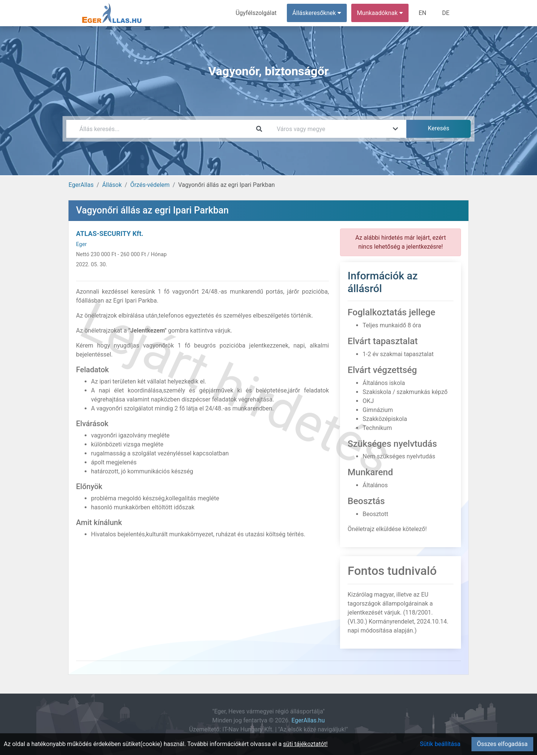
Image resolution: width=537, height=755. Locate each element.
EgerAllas (81, 184)
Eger (81, 244)
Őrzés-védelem (150, 184)
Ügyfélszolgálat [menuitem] (256, 12)
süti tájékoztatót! (305, 744)
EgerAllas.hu (308, 720)
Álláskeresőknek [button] (316, 12)
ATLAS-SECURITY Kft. (109, 233)
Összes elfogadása (502, 744)
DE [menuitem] (445, 12)
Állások (112, 184)
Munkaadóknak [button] (380, 12)
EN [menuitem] (423, 12)
